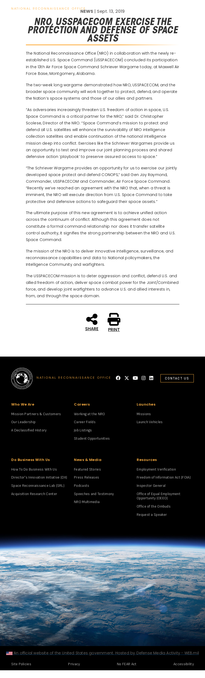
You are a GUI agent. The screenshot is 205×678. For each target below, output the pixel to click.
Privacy (74, 664)
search (176, 9)
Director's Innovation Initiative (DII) (39, 477)
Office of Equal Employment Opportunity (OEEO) (158, 496)
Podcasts (81, 485)
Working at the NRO (89, 414)
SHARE (91, 322)
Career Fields (85, 422)
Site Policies (21, 664)
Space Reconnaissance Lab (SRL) (37, 485)
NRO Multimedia (87, 502)
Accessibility (184, 664)
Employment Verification (156, 469)
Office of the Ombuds (154, 506)
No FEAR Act (126, 664)
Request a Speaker (152, 514)
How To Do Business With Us (34, 469)
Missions (144, 414)
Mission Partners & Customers (36, 414)
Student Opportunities (92, 438)
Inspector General (151, 485)
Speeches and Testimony (94, 494)
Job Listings (83, 430)
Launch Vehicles (150, 422)
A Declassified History (29, 430)
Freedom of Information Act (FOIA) (164, 477)
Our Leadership (23, 422)
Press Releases (86, 477)
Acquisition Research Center (34, 494)
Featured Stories (87, 469)
